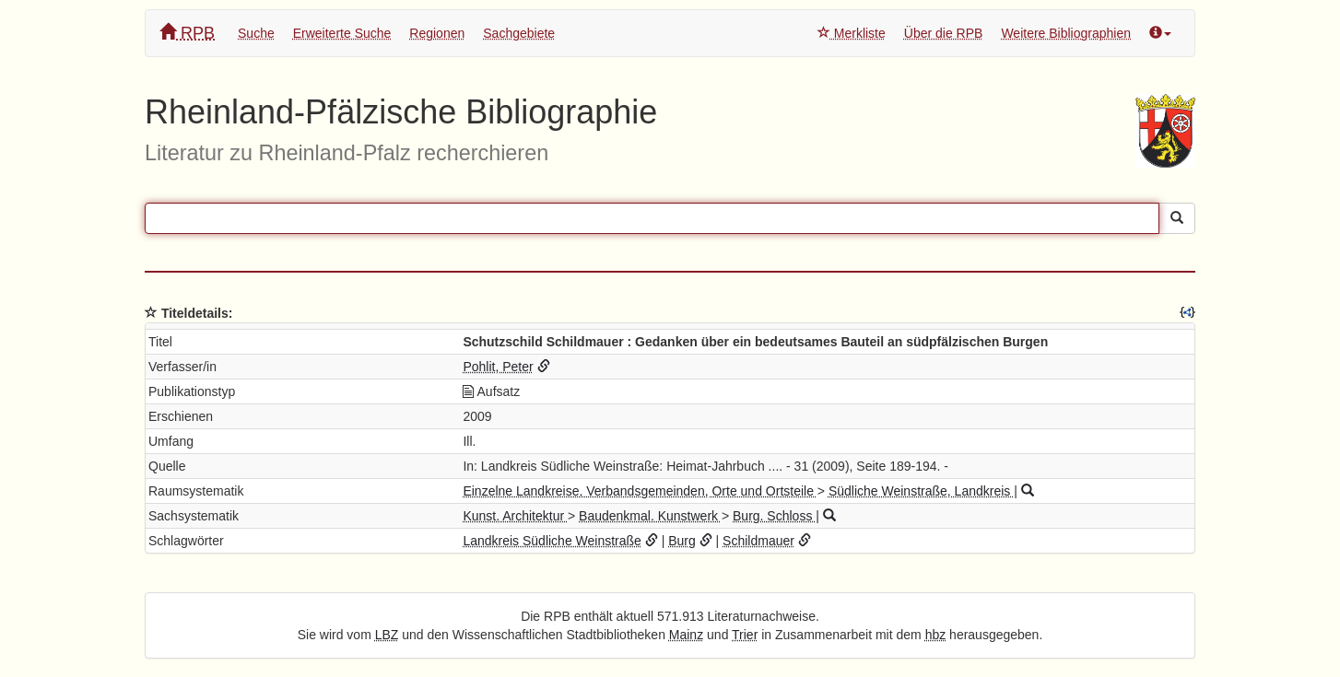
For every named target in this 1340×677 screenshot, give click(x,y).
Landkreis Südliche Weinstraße (552, 540)
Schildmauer (758, 540)
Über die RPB (943, 33)
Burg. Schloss (774, 515)
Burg (682, 540)
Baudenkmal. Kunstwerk (650, 515)
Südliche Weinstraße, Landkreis (921, 491)
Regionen (436, 33)
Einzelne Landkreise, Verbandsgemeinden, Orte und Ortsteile (640, 491)
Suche (256, 33)
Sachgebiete (519, 33)
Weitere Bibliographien (1066, 33)
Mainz (686, 634)
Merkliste (851, 33)
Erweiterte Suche (342, 33)
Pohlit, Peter (498, 366)
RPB (187, 32)
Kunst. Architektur (515, 515)
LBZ (387, 634)
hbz (935, 634)
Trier (745, 634)
